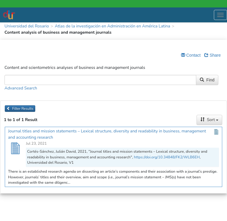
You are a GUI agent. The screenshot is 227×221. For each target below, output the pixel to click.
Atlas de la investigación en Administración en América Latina (112, 26)
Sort (209, 120)
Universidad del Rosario (26, 26)
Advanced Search (20, 88)
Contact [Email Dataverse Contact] (191, 55)
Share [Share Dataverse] (212, 55)
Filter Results (20, 108)
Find (207, 80)
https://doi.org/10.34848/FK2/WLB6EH (167, 157)
